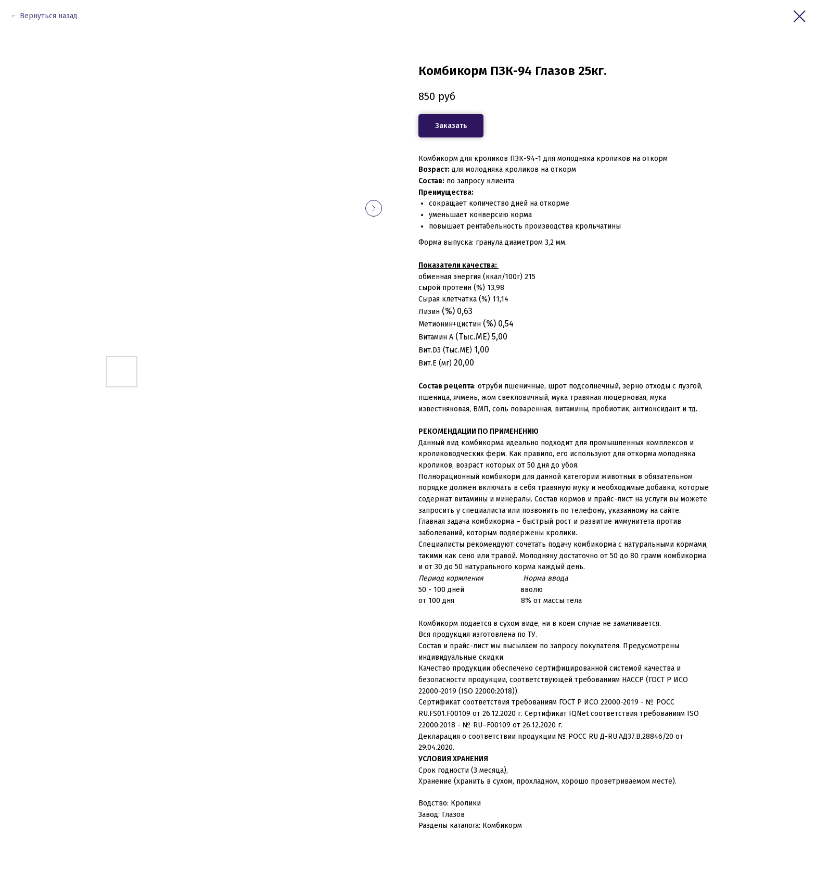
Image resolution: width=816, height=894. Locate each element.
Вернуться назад (49, 15)
